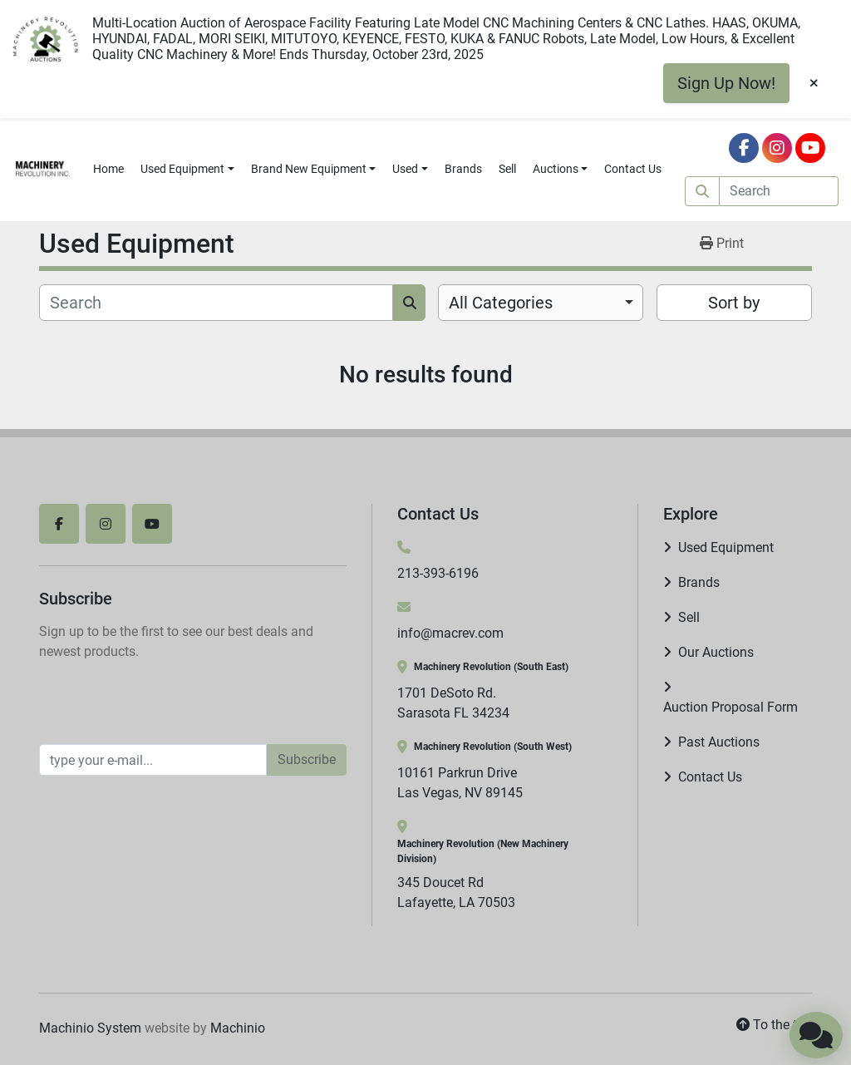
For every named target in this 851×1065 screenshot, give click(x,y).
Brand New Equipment (308, 168)
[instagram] (777, 148)
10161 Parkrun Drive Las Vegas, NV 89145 (460, 783)
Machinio (237, 1028)
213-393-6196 (438, 573)
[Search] (779, 191)
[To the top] (774, 1025)
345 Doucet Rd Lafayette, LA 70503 (456, 892)
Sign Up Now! (726, 83)
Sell (507, 168)
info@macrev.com (450, 633)
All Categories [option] (501, 303)
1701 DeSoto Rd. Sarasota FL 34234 (453, 703)
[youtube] (810, 148)
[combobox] (540, 302)
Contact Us (633, 168)
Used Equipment (182, 168)
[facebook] (744, 148)
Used (405, 168)
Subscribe (307, 759)
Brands (463, 168)
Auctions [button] (555, 168)
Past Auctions (719, 742)
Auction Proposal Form (730, 707)
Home (108, 168)
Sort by (734, 303)
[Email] (153, 760)
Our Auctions (716, 652)
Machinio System (90, 1028)
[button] (187, 169)
